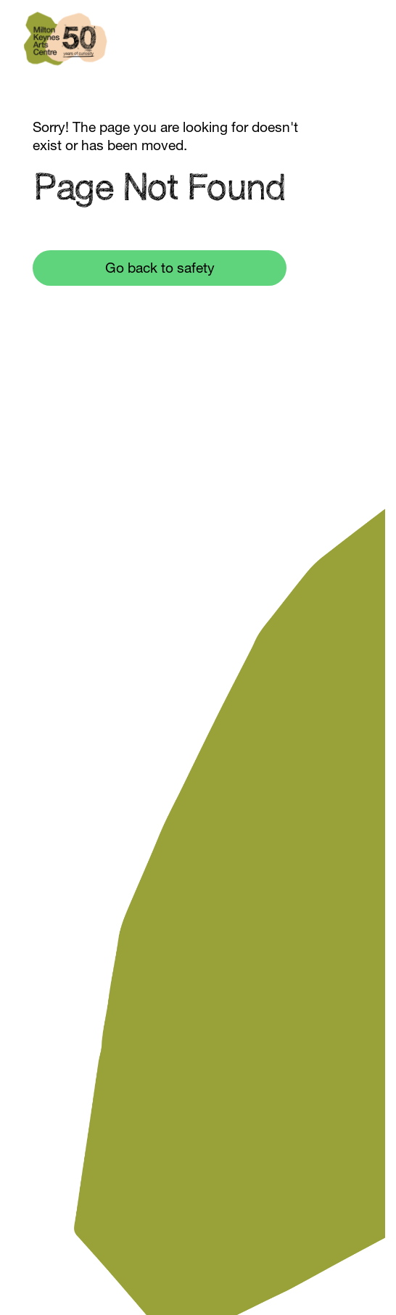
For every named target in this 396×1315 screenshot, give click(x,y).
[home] (65, 47)
